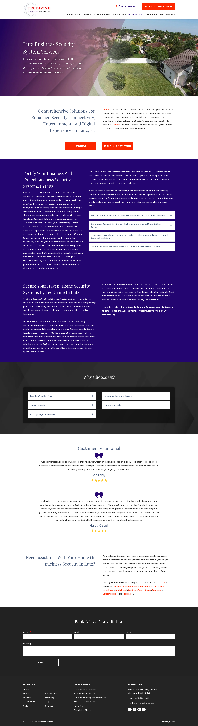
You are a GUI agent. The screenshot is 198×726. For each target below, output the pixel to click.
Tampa (162, 582)
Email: (77, 632)
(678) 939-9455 (127, 6)
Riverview (127, 586)
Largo (115, 593)
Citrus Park (163, 586)
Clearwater (137, 586)
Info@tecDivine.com (144, 703)
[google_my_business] (144, 710)
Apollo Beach (121, 590)
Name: (26, 632)
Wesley (140, 590)
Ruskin (111, 590)
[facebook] (130, 710)
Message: (27, 643)
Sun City (132, 590)
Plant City (148, 586)
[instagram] (134, 710)
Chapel (147, 590)
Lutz (156, 586)
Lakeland (127, 593)
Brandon (118, 586)
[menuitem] (69, 14)
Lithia (105, 590)
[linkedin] (139, 710)
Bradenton (157, 590)
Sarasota (107, 593)
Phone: (129, 632)
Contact (107, 109)
